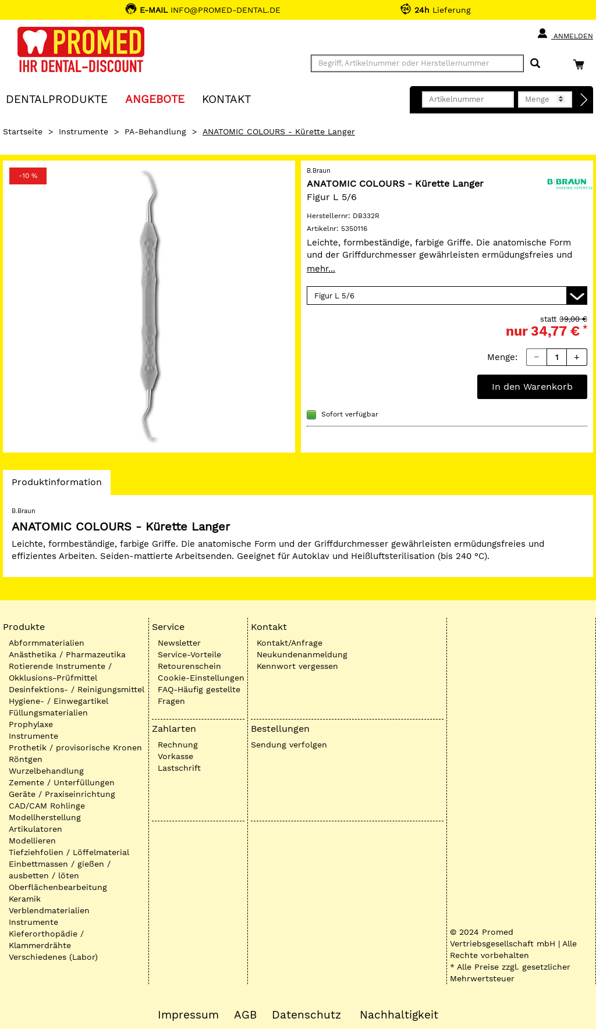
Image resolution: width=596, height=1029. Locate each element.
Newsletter (179, 642)
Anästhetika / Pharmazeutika (67, 654)
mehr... (321, 269)
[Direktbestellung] (584, 100)
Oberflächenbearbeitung (58, 887)
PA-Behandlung (155, 131)
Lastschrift (179, 767)
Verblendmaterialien (49, 910)
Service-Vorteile (189, 654)
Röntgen (25, 759)
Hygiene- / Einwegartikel (58, 701)
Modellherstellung (45, 817)
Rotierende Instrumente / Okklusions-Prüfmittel (60, 671)
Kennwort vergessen (297, 666)
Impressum (188, 1015)
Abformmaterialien (46, 642)
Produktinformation (56, 485)
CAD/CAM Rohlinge (47, 805)
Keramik (25, 898)
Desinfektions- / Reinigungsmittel (76, 689)
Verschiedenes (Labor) (53, 957)
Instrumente (83, 131)
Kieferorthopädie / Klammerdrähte (46, 939)
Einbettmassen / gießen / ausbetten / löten (60, 869)
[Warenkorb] (581, 64)
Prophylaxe (31, 724)
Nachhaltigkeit (399, 1015)
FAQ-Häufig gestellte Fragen (199, 695)
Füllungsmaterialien (48, 712)
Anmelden (565, 33)
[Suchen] (535, 63)
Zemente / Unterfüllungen (62, 782)
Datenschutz (306, 1015)
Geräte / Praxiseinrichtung (62, 794)
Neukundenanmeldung (302, 654)
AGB (245, 1015)
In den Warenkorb (532, 386)
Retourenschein (189, 666)
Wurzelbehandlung (46, 770)
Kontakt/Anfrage (289, 642)
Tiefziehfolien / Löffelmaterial (69, 852)
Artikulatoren (35, 829)
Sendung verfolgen (289, 744)
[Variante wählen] (447, 295)
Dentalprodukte (57, 98)
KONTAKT (226, 98)
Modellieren (32, 840)
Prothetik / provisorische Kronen (75, 747)
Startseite (22, 131)
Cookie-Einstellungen (201, 677)
